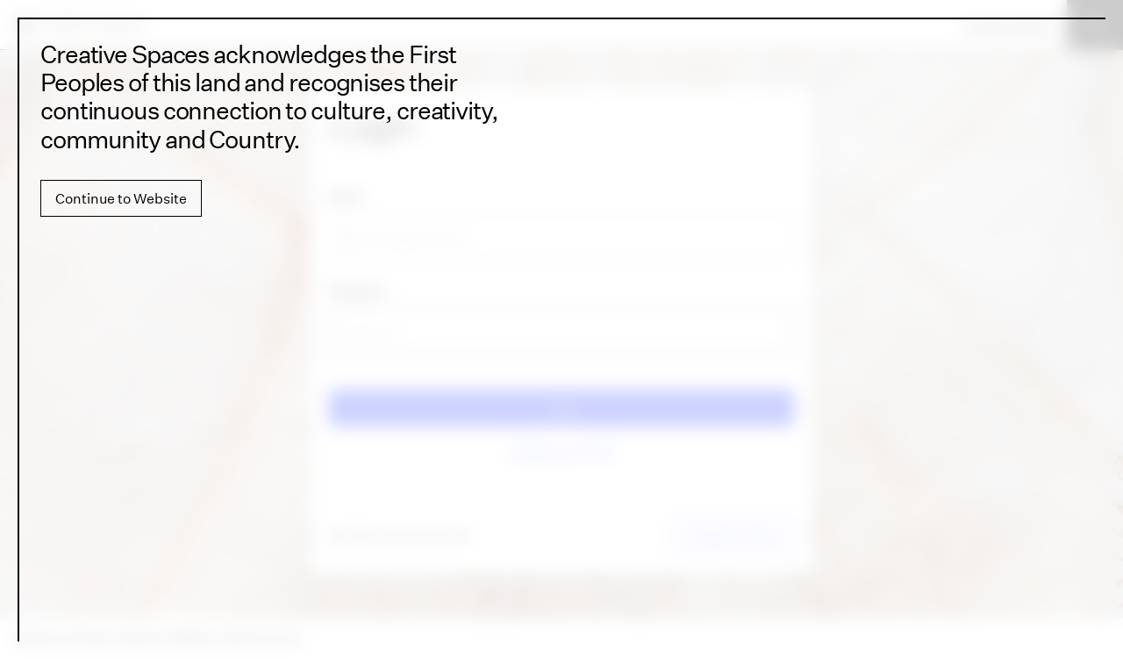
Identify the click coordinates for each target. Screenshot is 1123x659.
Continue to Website (121, 198)
